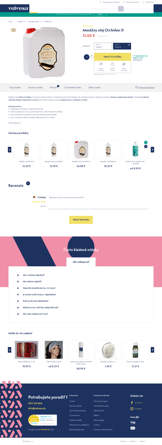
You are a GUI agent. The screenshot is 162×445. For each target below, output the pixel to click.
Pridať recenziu (81, 220)
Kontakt (72, 401)
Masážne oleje (34, 22)
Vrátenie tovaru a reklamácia (79, 425)
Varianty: (86, 46)
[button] (9, 150)
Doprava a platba (75, 406)
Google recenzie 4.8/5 (41, 429)
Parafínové (48, 22)
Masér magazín (99, 420)
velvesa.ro (142, 441)
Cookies (97, 425)
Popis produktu (15, 87)
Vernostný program (101, 401)
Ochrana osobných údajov (103, 429)
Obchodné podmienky (77, 411)
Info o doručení (137, 60)
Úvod (10, 22)
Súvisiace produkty (35, 87)
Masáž (20, 22)
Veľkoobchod (99, 411)
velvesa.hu (133, 441)
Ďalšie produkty (94, 87)
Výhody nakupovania (76, 429)
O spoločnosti (74, 415)
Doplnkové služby (75, 420)
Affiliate (96, 415)
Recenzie (53, 87)
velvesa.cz (123, 441)
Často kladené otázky (72, 87)
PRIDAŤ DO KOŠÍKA (112, 57)
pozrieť (100, 16)
